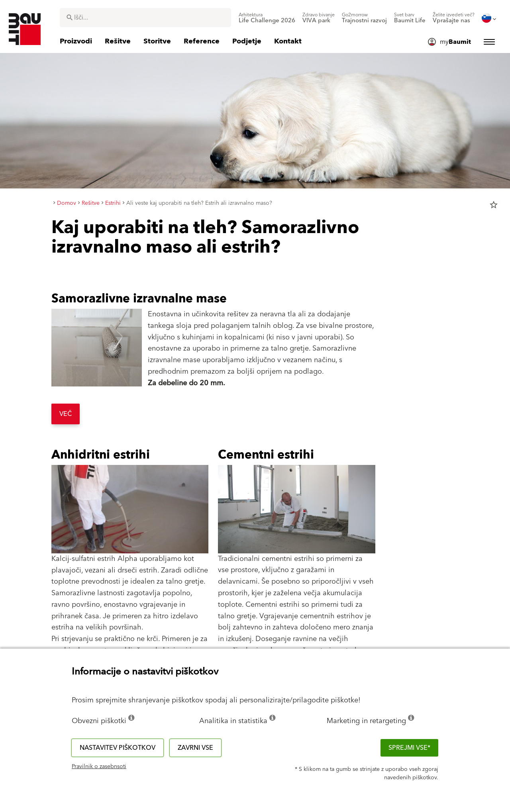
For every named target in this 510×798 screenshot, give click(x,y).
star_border (493, 205)
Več (65, 414)
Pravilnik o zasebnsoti (99, 766)
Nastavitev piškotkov (117, 747)
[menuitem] (267, 18)
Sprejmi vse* (409, 747)
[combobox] (145, 17)
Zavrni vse (195, 747)
